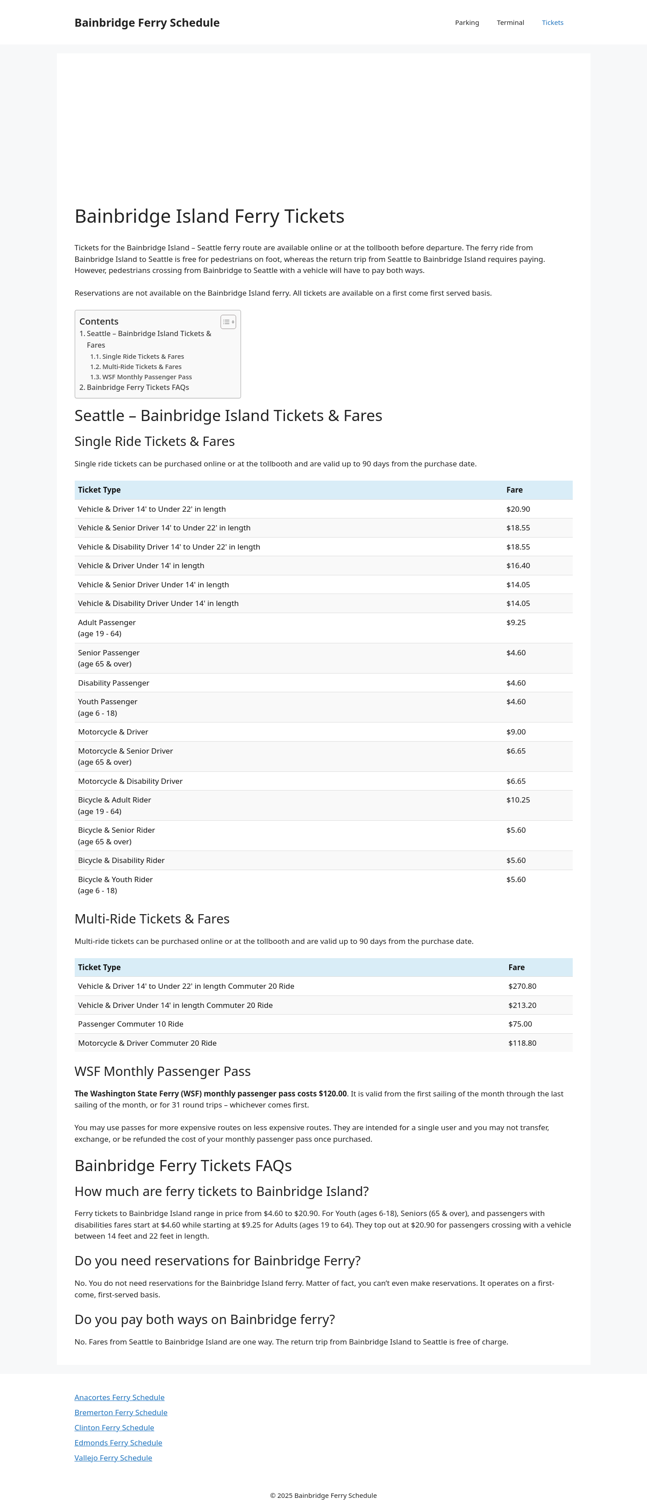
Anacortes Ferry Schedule (120, 1397)
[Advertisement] (324, 138)
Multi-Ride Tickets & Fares (141, 366)
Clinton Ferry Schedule (114, 1427)
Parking (467, 22)
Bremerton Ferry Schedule (121, 1412)
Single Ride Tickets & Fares (143, 356)
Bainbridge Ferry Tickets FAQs (138, 387)
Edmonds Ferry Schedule (119, 1442)
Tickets (552, 22)
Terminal (510, 22)
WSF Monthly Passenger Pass (147, 376)
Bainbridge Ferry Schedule (147, 22)
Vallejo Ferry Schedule (114, 1458)
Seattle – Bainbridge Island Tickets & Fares (149, 339)
